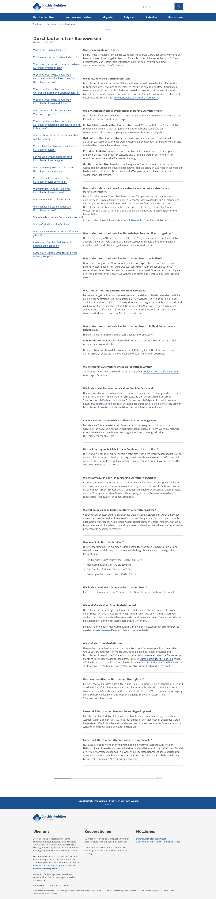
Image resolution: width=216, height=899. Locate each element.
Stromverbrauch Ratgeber (141, 400)
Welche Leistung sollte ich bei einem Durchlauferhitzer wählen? (53, 169)
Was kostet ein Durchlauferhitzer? (52, 199)
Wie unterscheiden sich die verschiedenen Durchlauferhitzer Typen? (56, 66)
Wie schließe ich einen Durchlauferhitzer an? (58, 217)
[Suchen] (179, 6)
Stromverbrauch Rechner (97, 400)
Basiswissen (175, 17)
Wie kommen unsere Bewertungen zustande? (158, 841)
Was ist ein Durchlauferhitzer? (50, 50)
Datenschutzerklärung (58, 885)
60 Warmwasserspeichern (46, 868)
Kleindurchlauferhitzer (162, 457)
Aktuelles (151, 17)
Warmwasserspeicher (78, 17)
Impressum (39, 885)
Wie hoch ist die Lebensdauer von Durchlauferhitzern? (52, 208)
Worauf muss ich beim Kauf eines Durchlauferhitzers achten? (52, 190)
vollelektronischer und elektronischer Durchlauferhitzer (133, 220)
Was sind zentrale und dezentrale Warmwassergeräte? (52, 112)
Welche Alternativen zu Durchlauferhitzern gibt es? (57, 233)
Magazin (108, 17)
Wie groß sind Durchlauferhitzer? (51, 224)
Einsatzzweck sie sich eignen (112, 119)
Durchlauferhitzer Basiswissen (151, 838)
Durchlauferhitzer (44, 17)
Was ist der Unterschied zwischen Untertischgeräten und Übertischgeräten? (56, 91)
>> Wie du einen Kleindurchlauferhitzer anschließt (121, 630)
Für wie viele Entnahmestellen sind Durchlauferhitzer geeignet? (52, 158)
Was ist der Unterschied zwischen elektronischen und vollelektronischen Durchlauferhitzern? (54, 78)
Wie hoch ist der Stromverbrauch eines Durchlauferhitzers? (55, 147)
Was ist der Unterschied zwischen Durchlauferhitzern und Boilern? (52, 101)
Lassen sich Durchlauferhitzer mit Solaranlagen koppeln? (52, 244)
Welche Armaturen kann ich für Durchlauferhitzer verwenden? (50, 180)
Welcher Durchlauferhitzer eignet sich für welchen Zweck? (56, 137)
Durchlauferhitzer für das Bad (156, 658)
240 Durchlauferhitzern (50, 865)
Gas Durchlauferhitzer (170, 662)
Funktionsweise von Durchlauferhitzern (136, 97)
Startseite (38, 24)
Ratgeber (129, 17)
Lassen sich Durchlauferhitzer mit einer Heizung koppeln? (55, 254)
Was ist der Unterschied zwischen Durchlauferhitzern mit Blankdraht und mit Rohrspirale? (57, 125)
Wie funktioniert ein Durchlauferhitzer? (55, 57)
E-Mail (114, 847)
